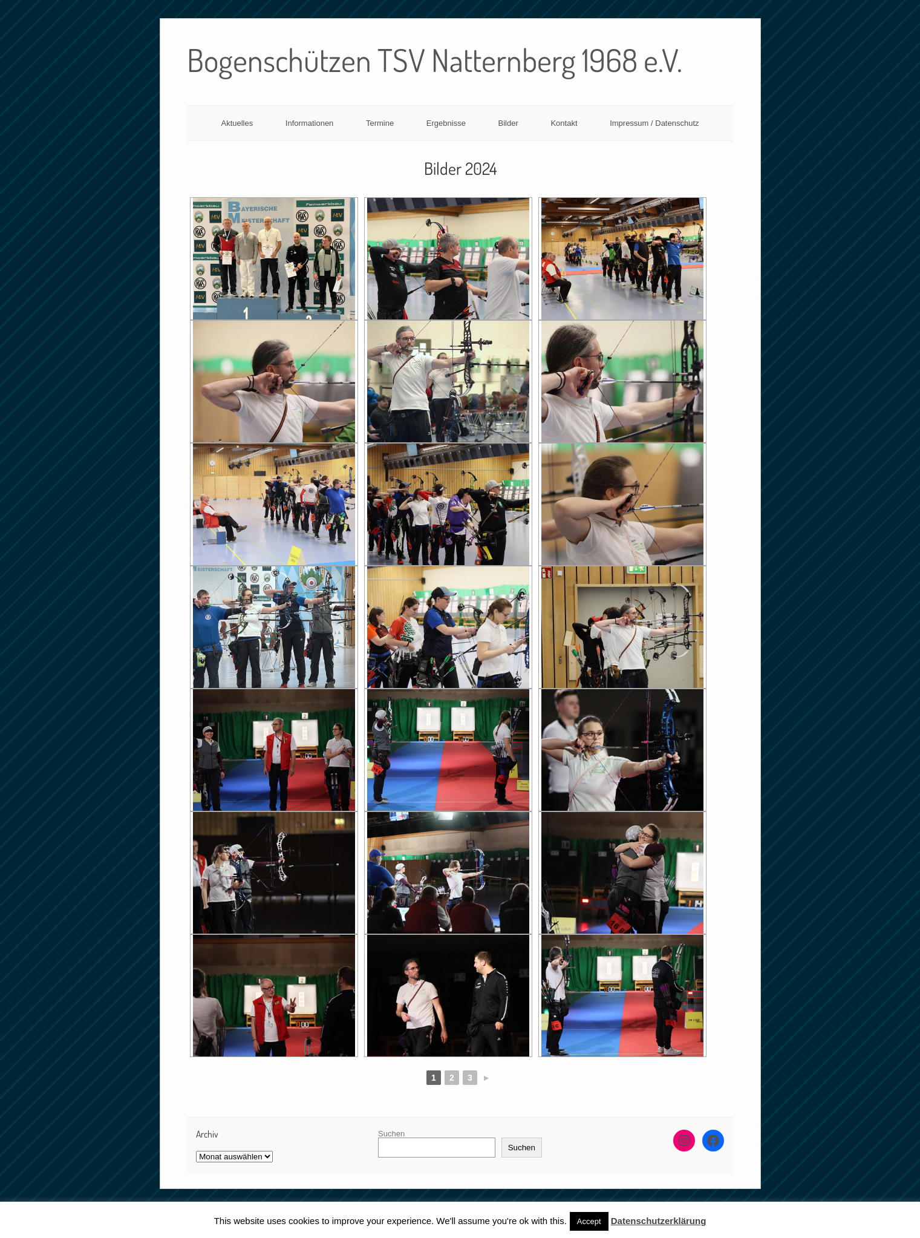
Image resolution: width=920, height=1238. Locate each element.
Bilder (508, 123)
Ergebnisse (446, 123)
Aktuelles (237, 123)
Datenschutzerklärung (658, 1221)
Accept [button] (589, 1221)
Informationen (309, 123)
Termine (380, 123)
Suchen (391, 1133)
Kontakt (563, 123)
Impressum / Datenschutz (654, 123)
